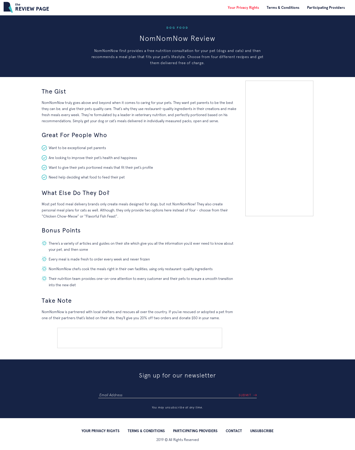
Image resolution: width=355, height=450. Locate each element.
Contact (234, 431)
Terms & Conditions (283, 7)
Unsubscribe (261, 431)
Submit (245, 395)
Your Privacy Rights (243, 7)
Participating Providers (326, 7)
